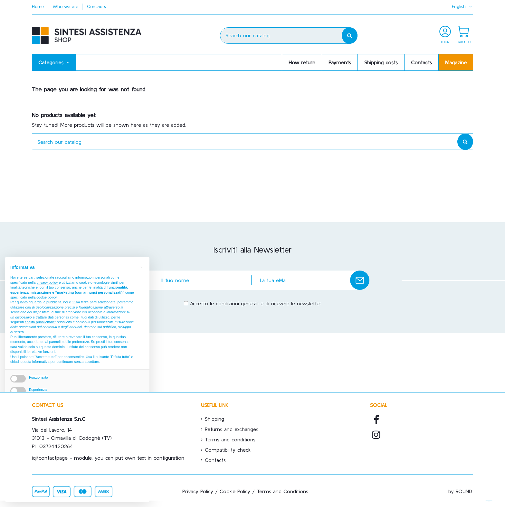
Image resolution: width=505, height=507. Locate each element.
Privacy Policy (197, 491)
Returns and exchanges (231, 429)
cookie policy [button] (46, 297)
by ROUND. (460, 491)
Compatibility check (228, 450)
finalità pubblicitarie (40, 322)
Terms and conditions (230, 439)
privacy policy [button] (47, 282)
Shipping (214, 419)
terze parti (89, 302)
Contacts (96, 6)
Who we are (66, 6)
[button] (54, 62)
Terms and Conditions (282, 491)
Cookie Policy (235, 491)
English (462, 6)
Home (38, 6)
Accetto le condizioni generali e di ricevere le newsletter (255, 303)
